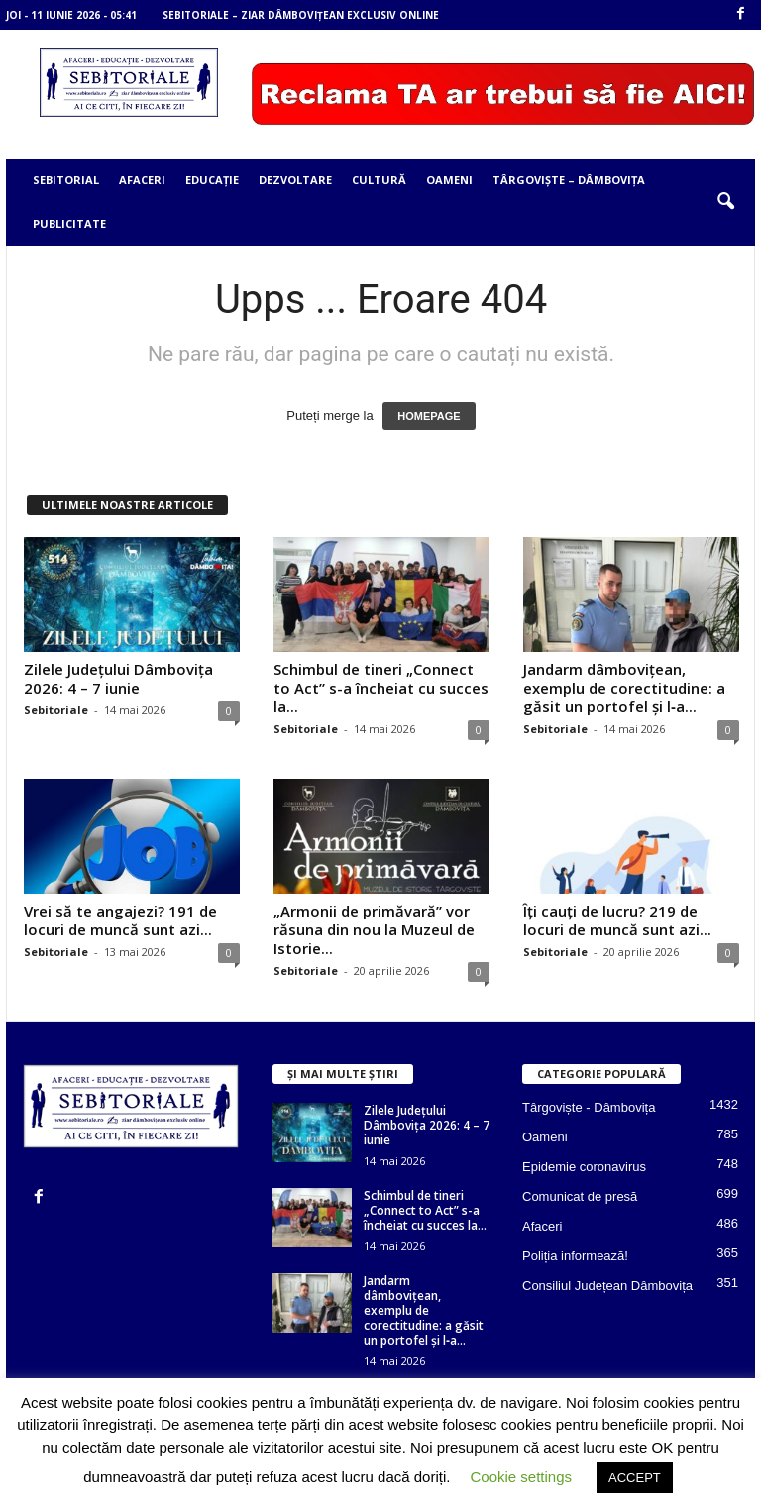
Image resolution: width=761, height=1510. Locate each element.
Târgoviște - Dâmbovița (588, 1107)
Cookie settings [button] (521, 1476)
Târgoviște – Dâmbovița (568, 179)
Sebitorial (66, 179)
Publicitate (69, 223)
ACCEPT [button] (634, 1477)
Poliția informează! (575, 1255)
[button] (725, 202)
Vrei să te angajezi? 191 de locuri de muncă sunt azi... (120, 920)
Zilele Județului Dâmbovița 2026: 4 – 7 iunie (118, 678)
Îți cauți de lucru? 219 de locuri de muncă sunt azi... (617, 920)
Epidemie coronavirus (584, 1166)
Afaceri (142, 179)
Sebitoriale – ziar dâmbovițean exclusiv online (301, 15)
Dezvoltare (295, 179)
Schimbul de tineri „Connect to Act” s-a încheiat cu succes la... (381, 687)
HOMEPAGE (428, 416)
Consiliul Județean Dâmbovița (607, 1285)
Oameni (449, 179)
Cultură (379, 179)
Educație (212, 179)
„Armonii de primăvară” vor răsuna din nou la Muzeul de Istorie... (374, 929)
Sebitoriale (56, 709)
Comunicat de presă (579, 1196)
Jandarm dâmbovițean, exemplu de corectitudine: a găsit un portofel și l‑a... (624, 687)
